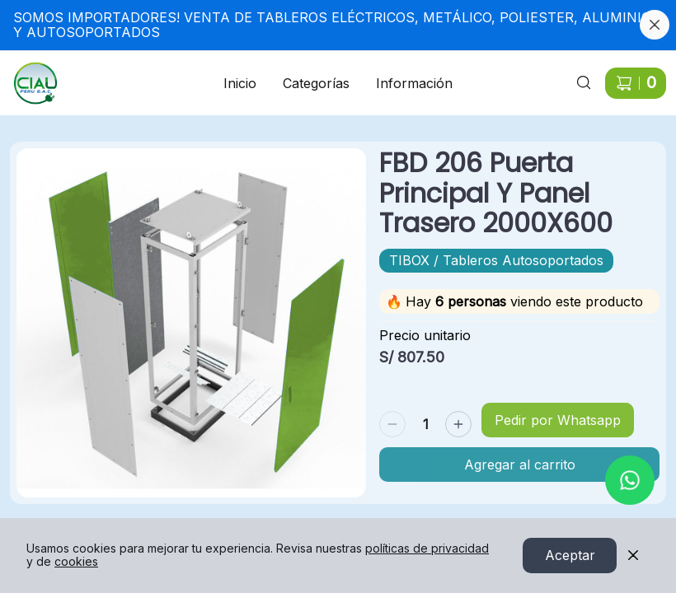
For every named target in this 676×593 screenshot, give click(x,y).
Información (414, 83)
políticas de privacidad (427, 549)
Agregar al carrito (519, 464)
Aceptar (570, 556)
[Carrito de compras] (635, 83)
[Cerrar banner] (654, 25)
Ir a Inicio (26, 73)
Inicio (239, 83)
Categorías (316, 83)
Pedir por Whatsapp (558, 420)
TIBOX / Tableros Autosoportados (496, 260)
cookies (76, 562)
